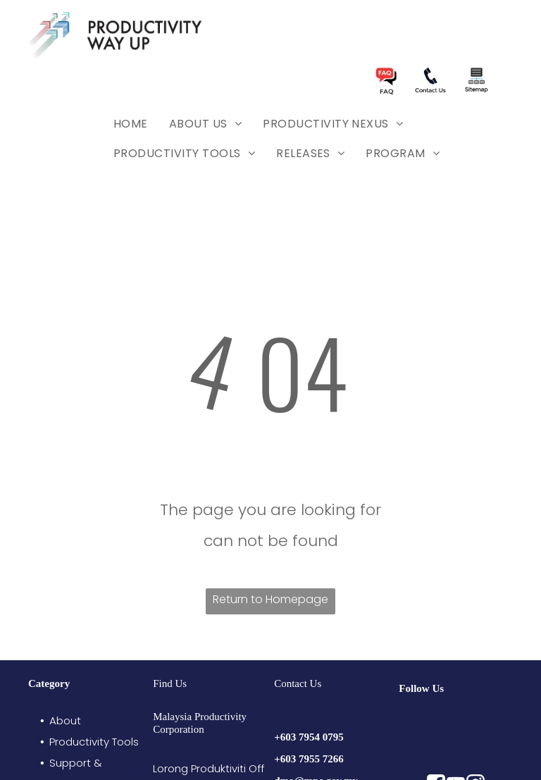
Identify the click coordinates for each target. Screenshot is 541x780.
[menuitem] (130, 124)
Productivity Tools (94, 741)
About (65, 720)
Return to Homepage (270, 599)
